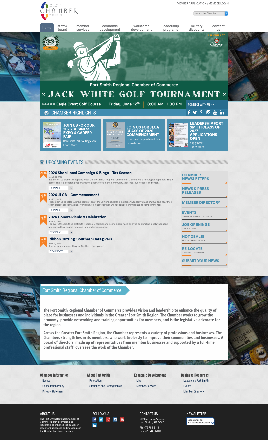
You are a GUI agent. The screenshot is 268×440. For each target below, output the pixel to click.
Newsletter (196, 413)
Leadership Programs (171, 27)
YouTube (215, 112)
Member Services (82, 27)
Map (138, 380)
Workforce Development (141, 27)
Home (46, 27)
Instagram (208, 112)
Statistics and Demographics (105, 386)
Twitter (195, 112)
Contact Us (218, 27)
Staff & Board (62, 27)
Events (46, 380)
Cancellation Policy (53, 386)
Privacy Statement (52, 391)
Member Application (191, 3)
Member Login (219, 3)
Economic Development (110, 27)
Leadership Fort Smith (196, 380)
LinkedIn (222, 112)
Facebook (189, 112)
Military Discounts (197, 27)
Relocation (95, 380)
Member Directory (193, 391)
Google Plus (202, 112)
